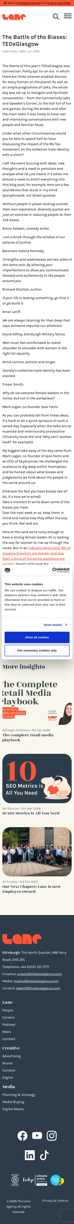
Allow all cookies (37, 637)
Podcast (8, 1024)
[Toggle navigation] (68, 16)
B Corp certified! (58, 3)
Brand (7, 1063)
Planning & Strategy (18, 1095)
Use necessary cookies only (37, 650)
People (7, 1010)
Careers (8, 1017)
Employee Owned (28, 3)
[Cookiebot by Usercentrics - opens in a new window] (52, 570)
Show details (53, 624)
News (6, 1031)
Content (8, 1070)
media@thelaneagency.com (36, 981)
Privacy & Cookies (55, 1200)
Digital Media (13, 1109)
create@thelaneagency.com (39, 974)
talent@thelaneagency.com (38, 988)
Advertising (11, 1056)
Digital (7, 1077)
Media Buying (13, 1102)
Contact (8, 1039)
